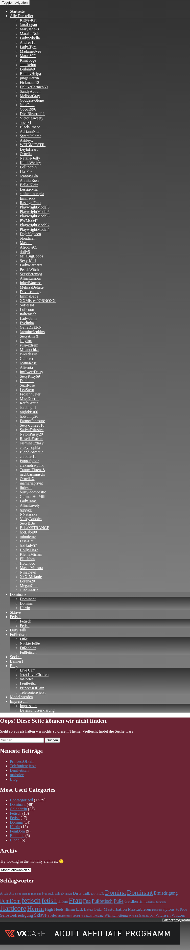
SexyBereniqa (31, 274)
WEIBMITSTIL (33, 145)
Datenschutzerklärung (37, 710)
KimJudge (28, 60)
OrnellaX (27, 479)
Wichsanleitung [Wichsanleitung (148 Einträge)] (116, 915)
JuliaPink (27, 105)
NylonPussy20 (31, 434)
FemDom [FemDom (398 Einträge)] (10, 901)
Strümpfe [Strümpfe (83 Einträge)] (77, 915)
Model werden (21, 697)
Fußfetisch (18, 634)
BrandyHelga (30, 73)
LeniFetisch (29, 683)
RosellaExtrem (31, 439)
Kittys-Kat (28, 20)
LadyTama (28, 501)
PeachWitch (29, 269)
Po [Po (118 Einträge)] (177, 909)
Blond (15, 840)
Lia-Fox (26, 171)
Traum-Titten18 (32, 470)
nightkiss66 (29, 412)
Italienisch (28, 314)
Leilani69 (27, 69)
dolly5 (25, 252)
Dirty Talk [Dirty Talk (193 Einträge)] (81, 893)
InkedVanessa (31, 283)
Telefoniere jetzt (33, 692)
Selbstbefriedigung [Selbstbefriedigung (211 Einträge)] (16, 915)
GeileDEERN (31, 327)
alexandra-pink (32, 465)
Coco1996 (28, 109)
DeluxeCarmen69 (34, 87)
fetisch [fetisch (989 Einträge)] (31, 900)
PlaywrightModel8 (34, 216)
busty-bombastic (33, 492)
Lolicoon (27, 309)
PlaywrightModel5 (34, 207)
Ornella (26, 154)
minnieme (28, 536)
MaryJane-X (30, 29)
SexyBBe (27, 523)
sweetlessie (29, 354)
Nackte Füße (30, 643)
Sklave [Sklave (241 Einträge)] (40, 915)
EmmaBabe (29, 296)
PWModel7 (29, 220)
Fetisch (15, 617)
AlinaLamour (30, 278)
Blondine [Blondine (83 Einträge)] (36, 893)
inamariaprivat (31, 483)
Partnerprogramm (176, 920)
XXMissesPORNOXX (38, 301)
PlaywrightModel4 (34, 229)
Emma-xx (27, 198)
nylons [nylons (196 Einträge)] (168, 909)
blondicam (28, 238)
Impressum (18, 701)
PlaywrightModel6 (34, 211)
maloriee (27, 679)
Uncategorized (21, 800)
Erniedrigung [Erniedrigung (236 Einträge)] (166, 893)
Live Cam (28, 670)
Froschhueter (30, 394)
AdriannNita (30, 131)
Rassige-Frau (30, 203)
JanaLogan (28, 25)
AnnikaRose (29, 180)
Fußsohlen (28, 648)
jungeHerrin (29, 78)
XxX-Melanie (31, 577)
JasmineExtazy (32, 443)
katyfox (26, 341)
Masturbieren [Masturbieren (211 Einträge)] (139, 909)
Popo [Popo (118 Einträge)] (183, 909)
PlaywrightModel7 (34, 225)
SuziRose (27, 385)
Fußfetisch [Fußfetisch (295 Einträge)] (102, 901)
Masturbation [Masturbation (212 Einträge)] (115, 909)
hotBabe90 (28, 532)
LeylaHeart (29, 149)
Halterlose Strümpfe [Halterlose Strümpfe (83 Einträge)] (155, 901)
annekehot (28, 65)
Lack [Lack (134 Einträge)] (79, 909)
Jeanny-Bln (29, 176)
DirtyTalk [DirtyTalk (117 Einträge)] (97, 893)
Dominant (28, 599)
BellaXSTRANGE (34, 528)
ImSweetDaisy (31, 372)
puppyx (26, 510)
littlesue (26, 488)
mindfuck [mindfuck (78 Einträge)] (157, 909)
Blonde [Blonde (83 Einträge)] (26, 893)
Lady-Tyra (28, 47)
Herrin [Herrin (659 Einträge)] (35, 908)
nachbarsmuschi (32, 474)
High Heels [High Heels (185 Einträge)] (54, 909)
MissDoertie (29, 398)
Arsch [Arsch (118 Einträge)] (4, 893)
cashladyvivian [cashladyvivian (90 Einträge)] (63, 893)
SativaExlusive (32, 430)
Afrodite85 (28, 247)
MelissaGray (30, 96)
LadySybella (30, 38)
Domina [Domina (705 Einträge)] (115, 892)
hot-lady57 (28, 545)
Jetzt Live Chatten (34, 674)
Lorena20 (27, 581)
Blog (14, 666)
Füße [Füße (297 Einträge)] (118, 901)
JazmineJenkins (32, 332)
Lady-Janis (28, 318)
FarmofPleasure (32, 421)
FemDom (17, 831)
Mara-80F (28, 56)
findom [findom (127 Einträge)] (63, 902)
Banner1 (16, 661)
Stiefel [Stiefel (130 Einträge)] (52, 915)
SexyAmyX (29, 336)
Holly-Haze (29, 550)
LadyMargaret (31, 265)
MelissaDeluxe (32, 287)
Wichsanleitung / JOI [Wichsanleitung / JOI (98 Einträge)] (141, 915)
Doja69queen (30, 234)
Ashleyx (26, 140)
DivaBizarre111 (32, 114)
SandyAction (30, 91)
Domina (26, 603)
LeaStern (27, 390)
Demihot (27, 381)
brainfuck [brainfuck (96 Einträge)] (47, 893)
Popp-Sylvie (29, 461)
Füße (24, 639)
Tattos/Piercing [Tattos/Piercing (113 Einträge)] (93, 915)
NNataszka (28, 514)
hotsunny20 (29, 416)
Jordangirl (28, 407)
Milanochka (29, 350)
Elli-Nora (27, 559)
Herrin (25, 608)
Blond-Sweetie (31, 452)
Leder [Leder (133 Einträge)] (98, 909)
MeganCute (29, 585)
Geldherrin (18, 809)
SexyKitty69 (30, 376)
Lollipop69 (28, 167)
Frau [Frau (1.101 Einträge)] (75, 900)
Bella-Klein (29, 185)
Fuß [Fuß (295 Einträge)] (87, 901)
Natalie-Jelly (30, 158)
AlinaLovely (30, 505)
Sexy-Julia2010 (32, 425)
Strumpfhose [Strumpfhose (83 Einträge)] (64, 915)
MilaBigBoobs (31, 256)
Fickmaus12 (29, 82)
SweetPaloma (30, 136)
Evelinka (27, 323)
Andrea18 (27, 42)
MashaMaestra (31, 568)
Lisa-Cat (26, 541)
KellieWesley (30, 163)
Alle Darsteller (21, 16)
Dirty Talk (18, 630)
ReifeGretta (29, 403)
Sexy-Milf (28, 260)
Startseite (17, 11)
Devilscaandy (30, 292)
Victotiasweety (31, 118)
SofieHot (27, 305)
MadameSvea (30, 51)
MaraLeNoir (30, 33)
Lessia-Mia (29, 189)
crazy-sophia (30, 447)
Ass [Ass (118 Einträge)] (11, 893)
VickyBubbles (31, 519)
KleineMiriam (31, 554)
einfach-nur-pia (32, 194)
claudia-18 (28, 456)
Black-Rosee (30, 127)
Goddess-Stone (32, 100)
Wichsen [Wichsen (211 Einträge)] (162, 915)
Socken (16, 657)
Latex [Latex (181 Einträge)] (88, 909)
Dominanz (18, 594)
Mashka (26, 243)
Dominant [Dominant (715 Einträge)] (140, 892)
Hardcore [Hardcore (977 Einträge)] (13, 908)
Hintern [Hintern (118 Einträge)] (70, 909)
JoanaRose (28, 363)
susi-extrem (29, 345)
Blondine (17, 836)
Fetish (24, 626)
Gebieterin (28, 358)
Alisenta (26, 367)
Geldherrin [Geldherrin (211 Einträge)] (133, 901)
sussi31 (25, 122)
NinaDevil (28, 572)
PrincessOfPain (32, 688)
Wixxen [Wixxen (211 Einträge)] (178, 915)
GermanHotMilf (33, 496)
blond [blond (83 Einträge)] (18, 893)
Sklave (15, 612)
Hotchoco (27, 563)
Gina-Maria (29, 590)
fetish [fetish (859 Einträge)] (49, 900)
